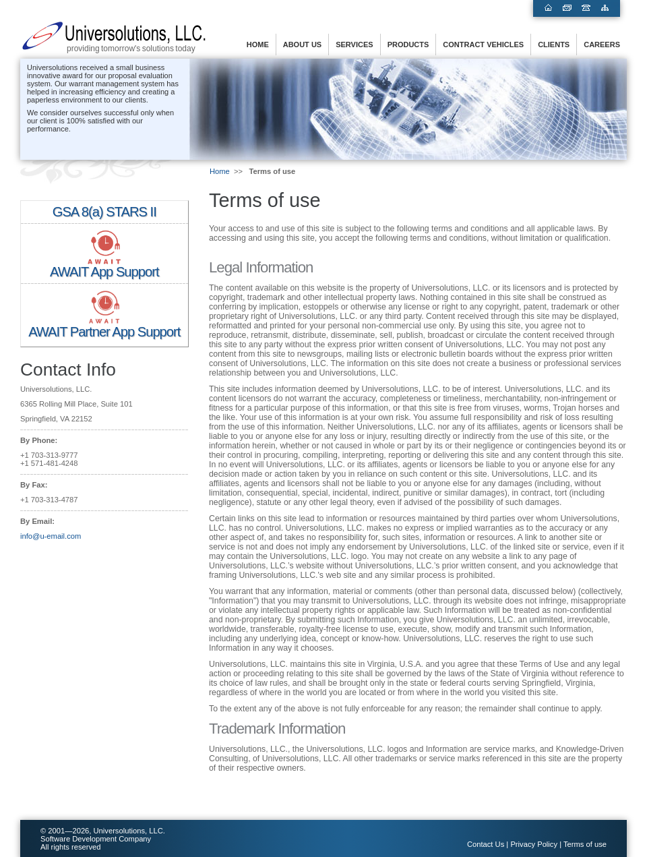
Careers (602, 44)
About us (302, 44)
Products (408, 44)
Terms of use (585, 844)
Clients (553, 44)
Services (354, 44)
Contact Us (485, 844)
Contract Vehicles (483, 44)
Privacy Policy (533, 844)
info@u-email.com (50, 536)
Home (258, 44)
